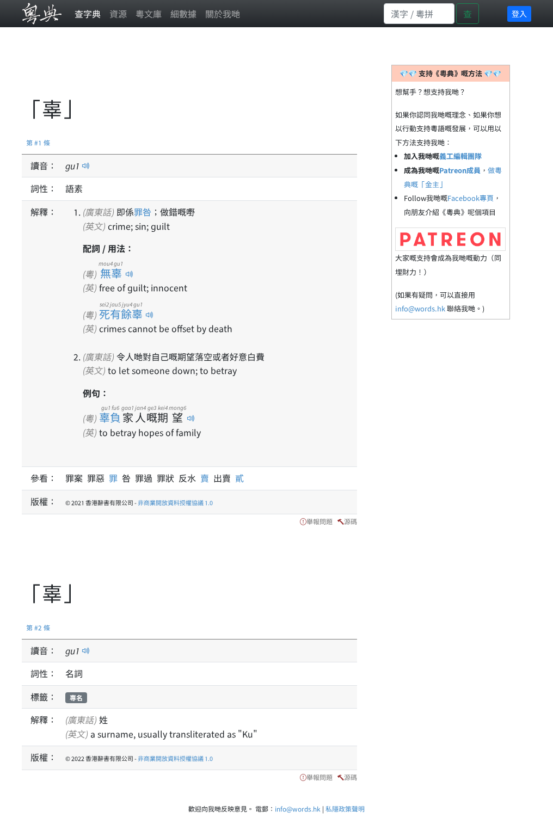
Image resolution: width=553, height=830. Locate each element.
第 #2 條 (38, 627)
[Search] (419, 13)
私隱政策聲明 (345, 808)
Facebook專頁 (470, 198)
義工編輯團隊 (460, 156)
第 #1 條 (38, 142)
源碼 (350, 521)
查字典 (88, 13)
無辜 (111, 273)
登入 (519, 13)
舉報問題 (319, 521)
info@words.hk (420, 308)
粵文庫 (149, 13)
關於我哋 (222, 13)
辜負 (110, 417)
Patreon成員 (460, 170)
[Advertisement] (220, 68)
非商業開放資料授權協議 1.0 (175, 502)
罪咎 (142, 211)
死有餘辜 (121, 314)
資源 (118, 13)
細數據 (183, 13)
